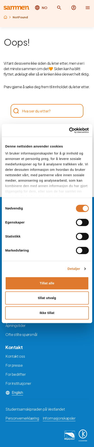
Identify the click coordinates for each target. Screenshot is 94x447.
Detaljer (74, 269)
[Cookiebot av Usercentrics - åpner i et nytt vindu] (69, 130)
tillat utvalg (47, 298)
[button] (59, 8)
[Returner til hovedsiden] (16, 8)
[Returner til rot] (5, 17)
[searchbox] (44, 111)
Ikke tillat (47, 313)
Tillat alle (47, 283)
